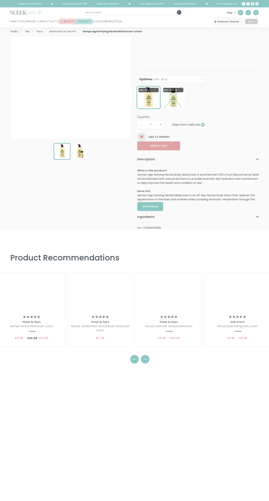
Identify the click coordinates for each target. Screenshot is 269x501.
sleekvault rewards (228, 21)
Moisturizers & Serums (62, 31)
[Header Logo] (26, 12)
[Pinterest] (257, 3)
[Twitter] (248, 3)
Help (229, 12)
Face (40, 31)
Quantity (143, 117)
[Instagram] (252, 3)
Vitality (70, 21)
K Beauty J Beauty (104, 21)
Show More (150, 207)
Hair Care (46, 21)
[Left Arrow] (134, 359)
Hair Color (19, 21)
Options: (153, 79)
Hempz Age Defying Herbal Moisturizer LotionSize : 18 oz (190, 47)
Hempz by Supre (148, 38)
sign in (251, 21)
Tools (136, 21)
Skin (27, 31)
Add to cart (158, 146)
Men (154, 21)
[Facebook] (243, 3)
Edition (173, 21)
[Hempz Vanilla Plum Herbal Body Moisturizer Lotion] (100, 293)
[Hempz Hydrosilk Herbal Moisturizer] (169, 293)
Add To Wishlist (153, 136)
